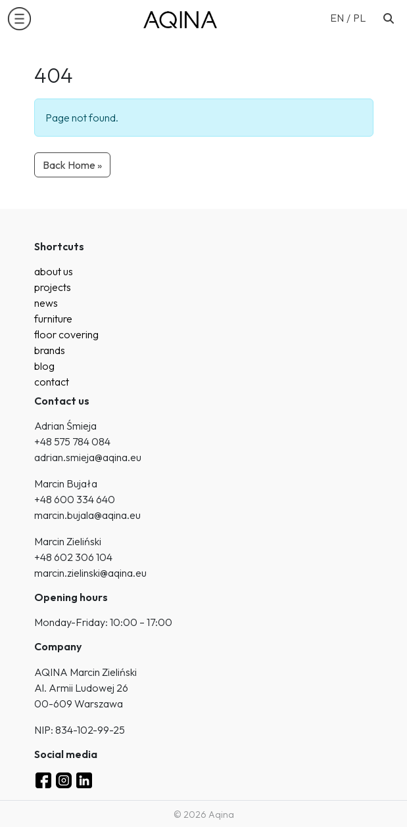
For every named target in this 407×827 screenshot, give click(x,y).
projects (52, 287)
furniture (53, 318)
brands (49, 350)
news (46, 302)
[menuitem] (341, 17)
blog (44, 365)
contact (51, 381)
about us (53, 271)
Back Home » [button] (72, 164)
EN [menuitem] (337, 17)
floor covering (66, 334)
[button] (19, 18)
